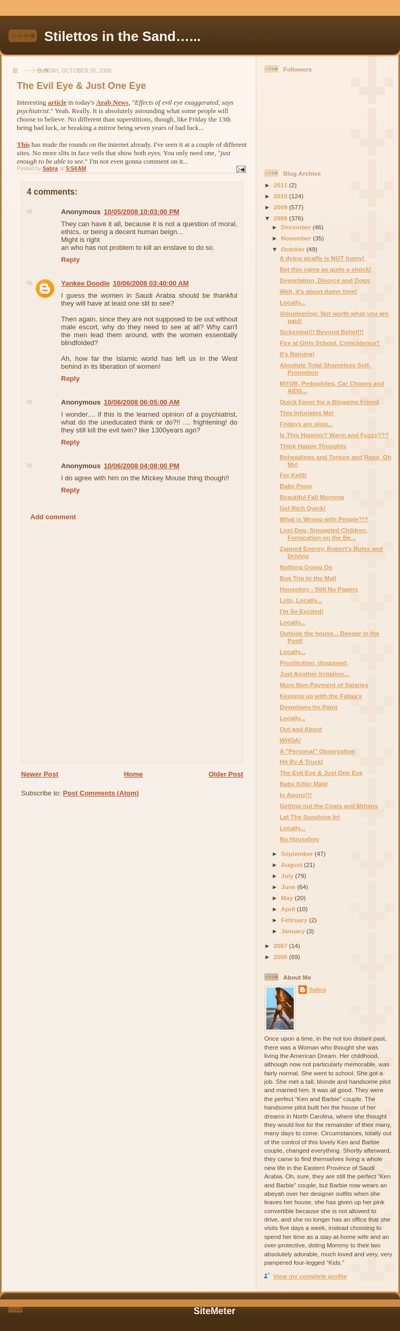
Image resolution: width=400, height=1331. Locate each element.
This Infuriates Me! (306, 412)
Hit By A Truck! (301, 761)
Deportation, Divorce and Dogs (324, 280)
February (295, 919)
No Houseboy (299, 838)
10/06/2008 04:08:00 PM (141, 466)
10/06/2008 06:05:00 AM (141, 402)
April (289, 908)
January (293, 930)
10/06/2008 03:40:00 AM (150, 283)
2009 (281, 207)
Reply (70, 260)
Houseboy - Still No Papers (318, 589)
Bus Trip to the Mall (307, 577)
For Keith (292, 474)
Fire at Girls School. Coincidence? (329, 342)
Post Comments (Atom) (101, 793)
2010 (281, 196)
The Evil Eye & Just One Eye (321, 772)
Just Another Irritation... (314, 673)
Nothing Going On (306, 566)
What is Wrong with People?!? (323, 519)
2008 (281, 218)
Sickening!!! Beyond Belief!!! (321, 331)
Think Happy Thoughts (312, 445)
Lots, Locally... (300, 600)
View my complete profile (310, 1276)
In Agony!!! (295, 794)
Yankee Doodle (85, 283)
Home (133, 774)
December (297, 227)
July (288, 875)
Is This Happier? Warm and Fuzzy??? (333, 434)
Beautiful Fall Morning (311, 496)
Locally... (292, 302)
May (288, 897)
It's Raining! (296, 353)
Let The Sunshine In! (309, 816)
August (292, 864)
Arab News (112, 102)
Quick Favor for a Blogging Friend (329, 401)
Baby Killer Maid (303, 783)
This (23, 144)
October (293, 249)
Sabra (317, 989)
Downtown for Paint (308, 706)
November (297, 238)
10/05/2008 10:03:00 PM (141, 212)
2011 (281, 185)
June (289, 886)
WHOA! (290, 740)
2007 (281, 945)
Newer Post (39, 774)
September (298, 853)
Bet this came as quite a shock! (325, 269)
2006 (281, 956)
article (57, 102)
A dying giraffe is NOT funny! (321, 258)
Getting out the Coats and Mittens (328, 805)
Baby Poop (295, 485)
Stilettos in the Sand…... (122, 36)
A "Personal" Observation (317, 751)
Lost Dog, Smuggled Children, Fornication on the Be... (323, 534)
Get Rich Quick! (302, 508)
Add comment (53, 517)
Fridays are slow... (306, 423)
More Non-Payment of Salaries (323, 684)
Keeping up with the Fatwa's (320, 695)
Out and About (300, 728)
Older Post (225, 774)
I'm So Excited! (301, 611)
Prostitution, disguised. (313, 662)
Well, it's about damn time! (318, 291)
